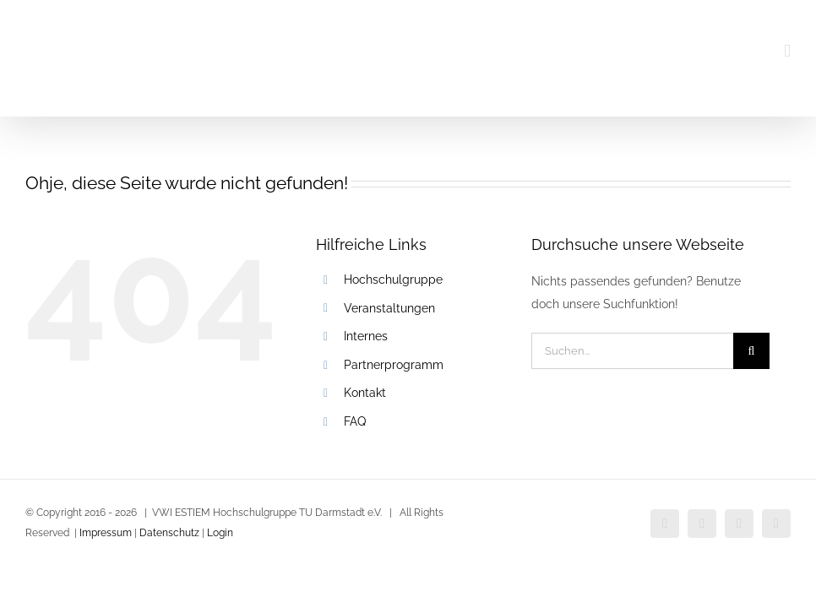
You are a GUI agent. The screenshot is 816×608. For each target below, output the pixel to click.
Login (220, 533)
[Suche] (751, 351)
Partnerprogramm (393, 365)
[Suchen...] (632, 351)
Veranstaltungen (389, 308)
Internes (366, 336)
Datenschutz (168, 533)
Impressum (105, 533)
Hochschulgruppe (393, 279)
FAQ (355, 421)
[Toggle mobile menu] (787, 51)
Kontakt (365, 392)
